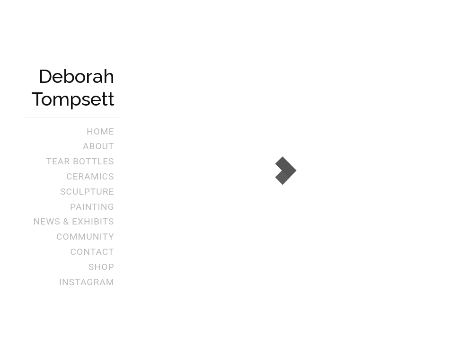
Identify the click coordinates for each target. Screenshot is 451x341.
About (99, 146)
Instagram (87, 282)
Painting (92, 206)
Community (85, 236)
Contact (93, 251)
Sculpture (87, 191)
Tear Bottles (80, 161)
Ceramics (90, 176)
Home (101, 131)
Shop (101, 266)
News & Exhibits (74, 221)
